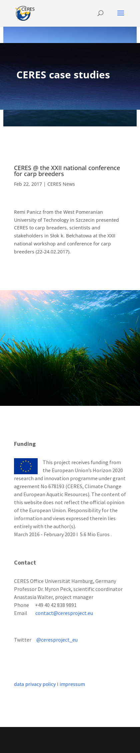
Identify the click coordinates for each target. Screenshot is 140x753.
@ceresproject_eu (57, 639)
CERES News (61, 184)
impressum (72, 684)
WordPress (70, 744)
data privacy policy (35, 684)
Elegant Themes (69, 736)
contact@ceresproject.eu (64, 613)
